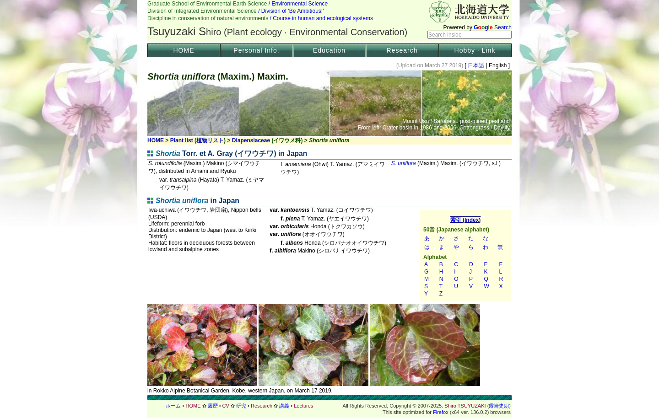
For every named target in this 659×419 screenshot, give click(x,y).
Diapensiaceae (251, 140)
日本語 (476, 65)
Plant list (181, 140)
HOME (183, 50)
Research (402, 50)
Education (329, 50)
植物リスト (210, 140)
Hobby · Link (475, 50)
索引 (465, 255)
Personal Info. (256, 50)
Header (329, 21)
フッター (329, 406)
